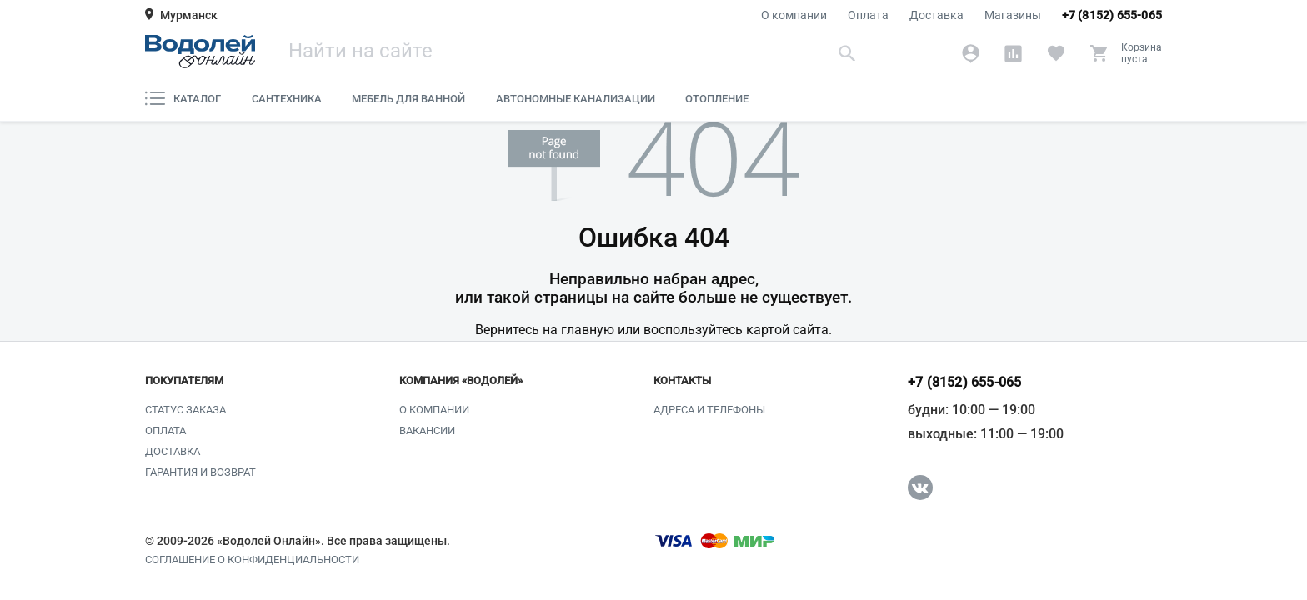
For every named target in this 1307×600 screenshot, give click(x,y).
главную (587, 330)
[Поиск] (574, 53)
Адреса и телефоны (709, 409)
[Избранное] (1055, 53)
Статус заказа (185, 409)
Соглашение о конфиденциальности (252, 560)
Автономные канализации (575, 98)
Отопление (717, 98)
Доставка (936, 15)
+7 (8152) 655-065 (1112, 15)
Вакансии (427, 430)
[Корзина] (1125, 53)
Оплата (868, 15)
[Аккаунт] (970, 53)
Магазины (1012, 15)
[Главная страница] (200, 51)
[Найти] (848, 53)
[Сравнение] (1013, 53)
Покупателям (184, 381)
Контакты (682, 381)
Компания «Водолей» (461, 381)
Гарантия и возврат (200, 472)
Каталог (183, 98)
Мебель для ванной (408, 98)
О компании (794, 15)
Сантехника (287, 98)
